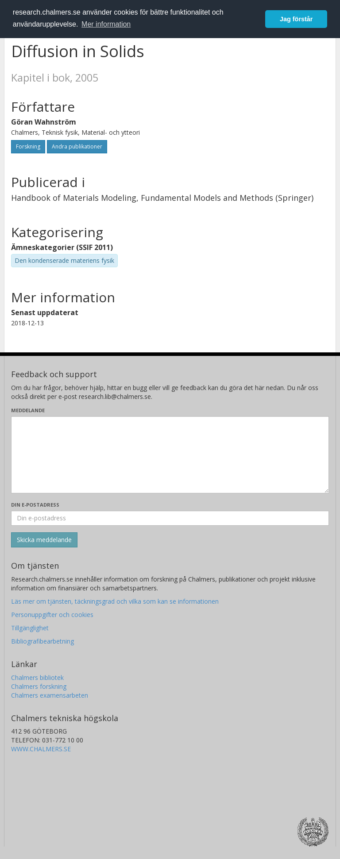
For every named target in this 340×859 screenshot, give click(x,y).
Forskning (28, 146)
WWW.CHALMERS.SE (41, 749)
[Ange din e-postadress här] (170, 518)
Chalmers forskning (38, 686)
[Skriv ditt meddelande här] (170, 454)
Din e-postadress (35, 504)
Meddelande (28, 410)
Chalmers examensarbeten (49, 695)
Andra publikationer (77, 146)
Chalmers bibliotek (37, 677)
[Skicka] (44, 539)
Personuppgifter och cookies (52, 614)
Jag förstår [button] (296, 19)
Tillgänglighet (30, 628)
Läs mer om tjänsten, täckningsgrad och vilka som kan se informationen (115, 601)
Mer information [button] (106, 24)
